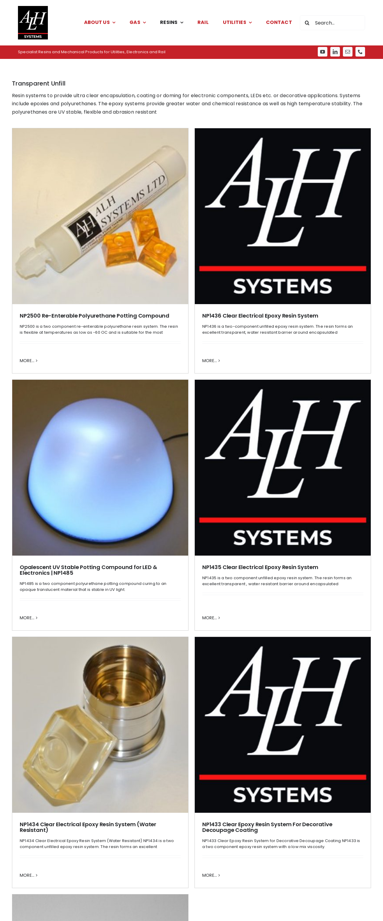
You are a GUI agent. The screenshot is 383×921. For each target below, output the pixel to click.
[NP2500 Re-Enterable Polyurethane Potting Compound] (100, 216)
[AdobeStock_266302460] (67, 643)
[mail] (347, 52)
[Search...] (332, 22)
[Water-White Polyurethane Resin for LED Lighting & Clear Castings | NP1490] (258, 528)
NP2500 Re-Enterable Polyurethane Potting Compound (94, 315)
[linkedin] (335, 52)
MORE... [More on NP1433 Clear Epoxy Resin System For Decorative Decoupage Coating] (131, 599)
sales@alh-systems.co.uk (58, 916)
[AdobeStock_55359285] (316, 643)
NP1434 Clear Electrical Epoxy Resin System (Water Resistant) (88, 551)
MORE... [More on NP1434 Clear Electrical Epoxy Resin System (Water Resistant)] (27, 599)
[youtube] (322, 52)
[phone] (360, 52)
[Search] (307, 22)
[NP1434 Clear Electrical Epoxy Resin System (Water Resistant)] (100, 449)
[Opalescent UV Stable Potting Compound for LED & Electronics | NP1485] (258, 250)
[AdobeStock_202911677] (191, 643)
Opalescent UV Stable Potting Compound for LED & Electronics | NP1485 (245, 352)
